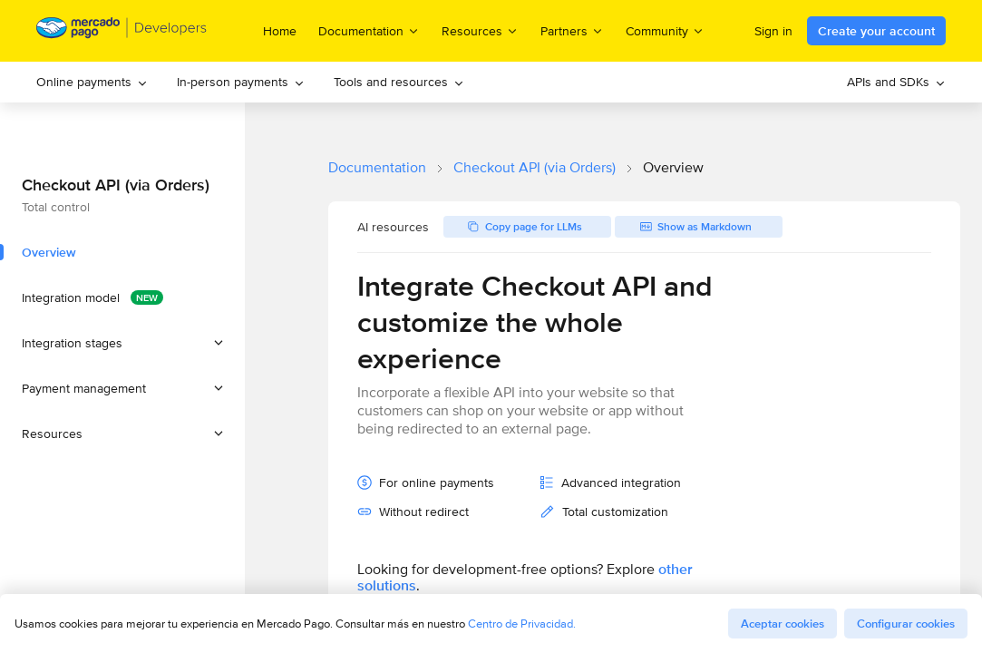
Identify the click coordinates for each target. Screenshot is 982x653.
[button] (122, 343)
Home (280, 31)
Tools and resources (399, 82)
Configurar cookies (906, 623)
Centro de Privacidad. (522, 623)
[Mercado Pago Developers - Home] (122, 31)
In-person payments (241, 82)
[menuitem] (92, 82)
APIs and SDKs (896, 82)
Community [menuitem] (665, 30)
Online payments (92, 82)
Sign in (773, 31)
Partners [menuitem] (572, 30)
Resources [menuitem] (480, 30)
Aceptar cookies (782, 623)
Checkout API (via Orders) (534, 167)
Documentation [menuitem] (369, 30)
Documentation (377, 167)
